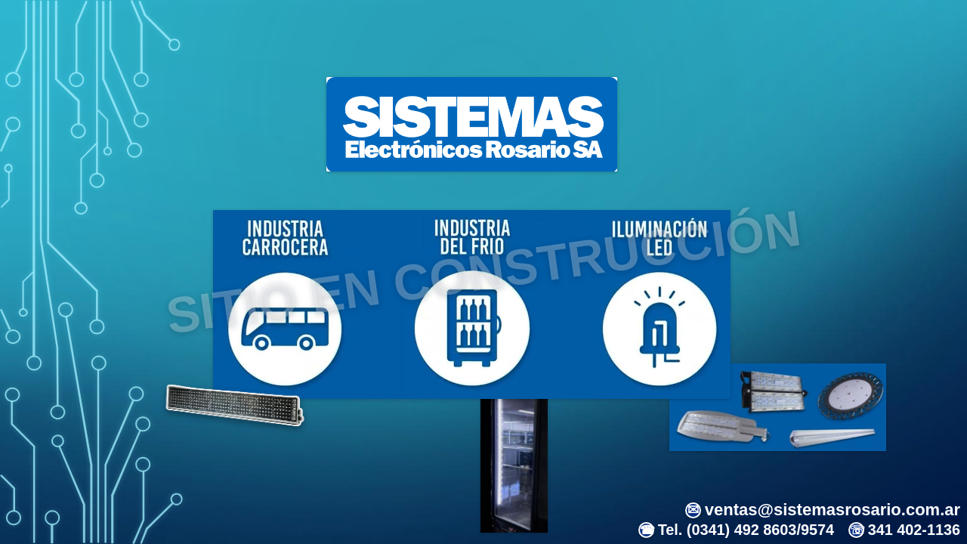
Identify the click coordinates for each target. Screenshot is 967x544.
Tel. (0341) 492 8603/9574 (736, 530)
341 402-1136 (904, 530)
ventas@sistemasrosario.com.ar (822, 510)
